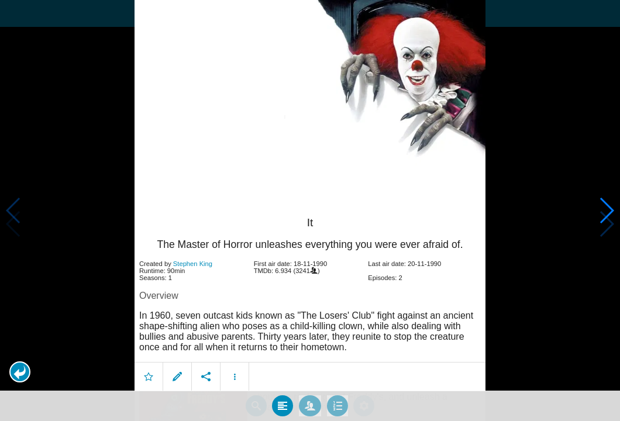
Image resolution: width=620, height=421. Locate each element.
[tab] (282, 402)
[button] (19, 371)
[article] (310, 293)
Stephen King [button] (192, 260)
